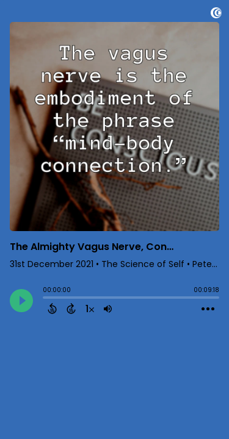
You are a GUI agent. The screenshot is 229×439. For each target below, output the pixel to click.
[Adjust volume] (108, 308)
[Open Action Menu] (208, 309)
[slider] (45, 299)
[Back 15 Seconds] (52, 308)
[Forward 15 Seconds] (71, 308)
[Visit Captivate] (216, 15)
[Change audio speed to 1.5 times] (90, 308)
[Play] (21, 300)
